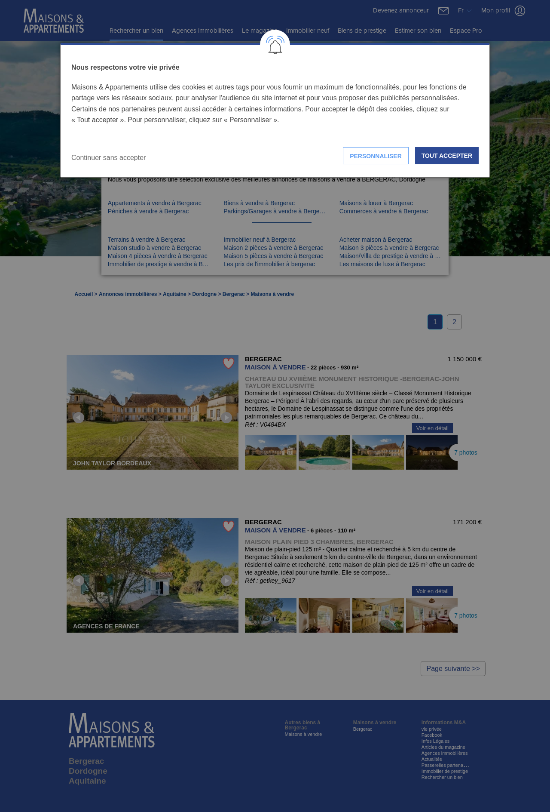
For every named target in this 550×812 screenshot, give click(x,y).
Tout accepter (447, 155)
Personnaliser (376, 156)
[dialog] (275, 110)
